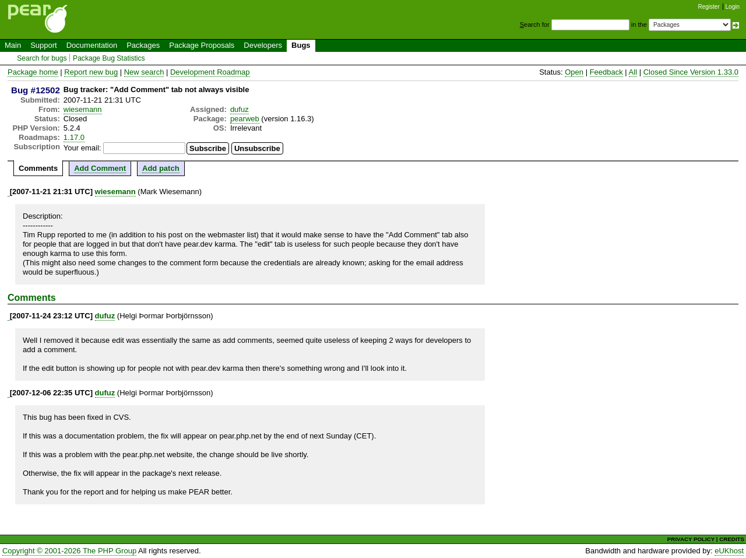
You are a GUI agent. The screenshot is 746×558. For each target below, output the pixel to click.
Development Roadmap (210, 72)
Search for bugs (41, 58)
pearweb (244, 118)
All (633, 72)
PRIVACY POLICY (691, 539)
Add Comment (100, 168)
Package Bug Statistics (109, 58)
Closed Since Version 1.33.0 (690, 72)
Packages (143, 45)
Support (43, 45)
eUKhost (729, 550)
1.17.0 (74, 137)
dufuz (239, 109)
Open (574, 72)
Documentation (91, 45)
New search (144, 72)
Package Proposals (201, 45)
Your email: (82, 147)
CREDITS (731, 539)
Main (13, 45)
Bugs (301, 45)
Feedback (606, 72)
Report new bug (91, 72)
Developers (263, 45)
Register (709, 6)
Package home (33, 72)
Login (733, 6)
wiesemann (83, 109)
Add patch (161, 168)
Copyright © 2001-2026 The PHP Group (69, 550)
